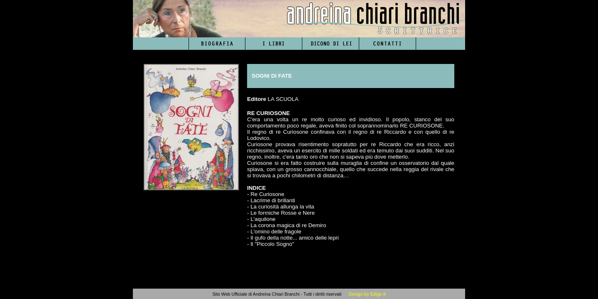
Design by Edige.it (367, 294)
